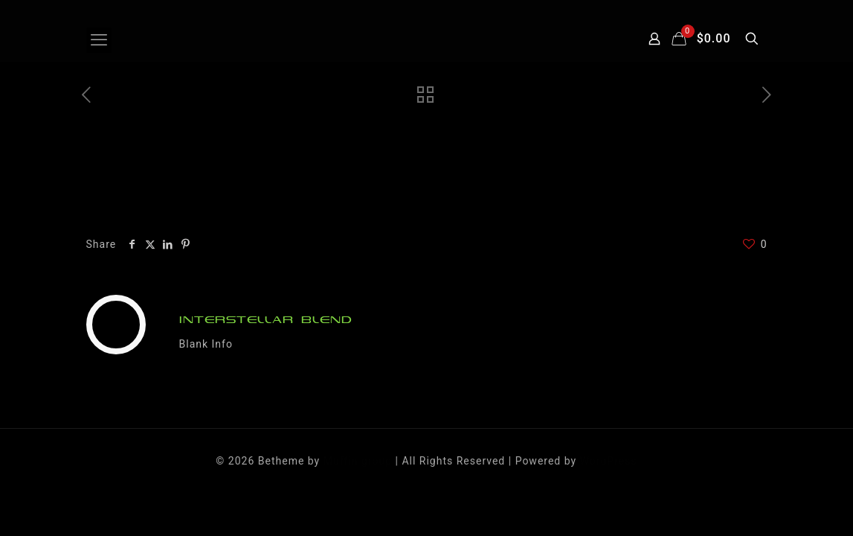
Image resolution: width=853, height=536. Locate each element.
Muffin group (358, 461)
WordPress (608, 461)
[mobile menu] (99, 40)
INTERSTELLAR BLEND (266, 319)
